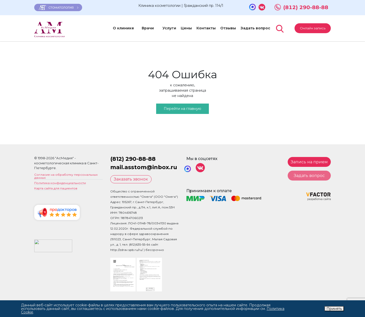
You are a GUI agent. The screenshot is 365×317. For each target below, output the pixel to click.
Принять (334, 308)
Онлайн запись (312, 28)
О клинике (123, 28)
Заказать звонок (131, 179)
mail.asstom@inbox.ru (143, 167)
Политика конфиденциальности (60, 183)
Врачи (145, 28)
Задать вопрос (249, 28)
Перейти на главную (182, 108)
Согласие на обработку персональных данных (66, 176)
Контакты (200, 28)
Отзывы (222, 28)
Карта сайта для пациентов (55, 188)
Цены (180, 28)
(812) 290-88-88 (305, 7)
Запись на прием (309, 162)
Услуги (163, 28)
